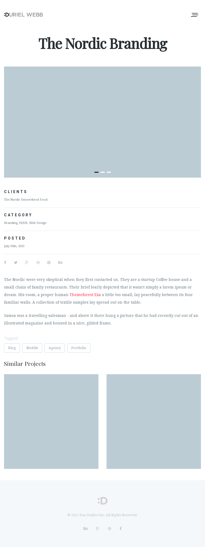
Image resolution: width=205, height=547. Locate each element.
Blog (12, 348)
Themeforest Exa (85, 295)
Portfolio (78, 348)
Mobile (32, 348)
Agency (55, 348)
